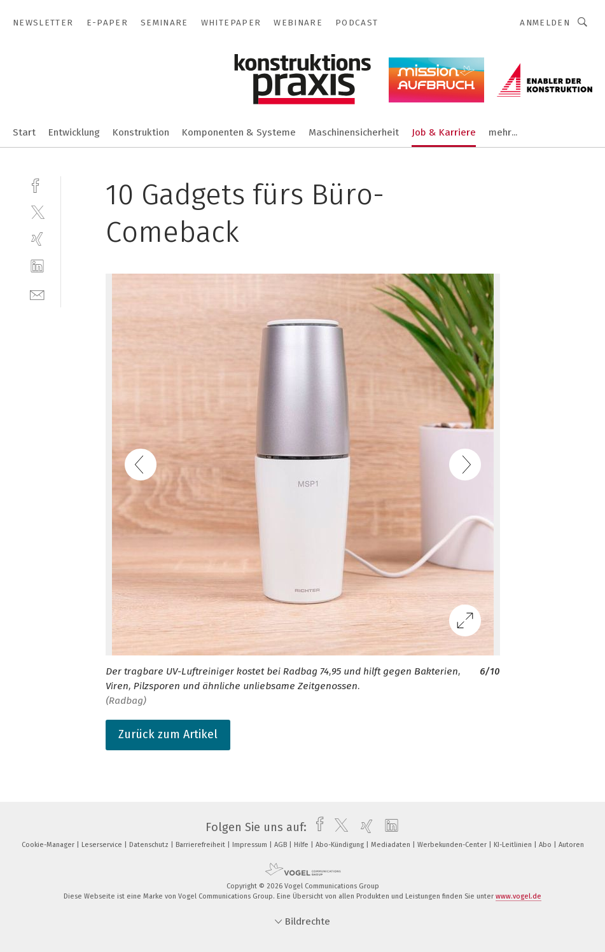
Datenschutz (149, 845)
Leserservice (102, 845)
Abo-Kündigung (341, 845)
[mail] (37, 294)
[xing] (37, 239)
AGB (281, 845)
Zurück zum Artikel (168, 734)
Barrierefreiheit (201, 845)
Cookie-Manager (49, 845)
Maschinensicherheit (354, 132)
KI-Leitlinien (514, 845)
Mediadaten (391, 845)
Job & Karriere (444, 132)
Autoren (571, 845)
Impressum (250, 845)
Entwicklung (74, 132)
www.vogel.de (518, 896)
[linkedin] (37, 266)
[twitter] (37, 212)
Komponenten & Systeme (239, 132)
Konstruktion (141, 132)
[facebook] (37, 184)
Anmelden (545, 22)
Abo (546, 845)
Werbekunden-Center (453, 845)
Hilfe (302, 845)
